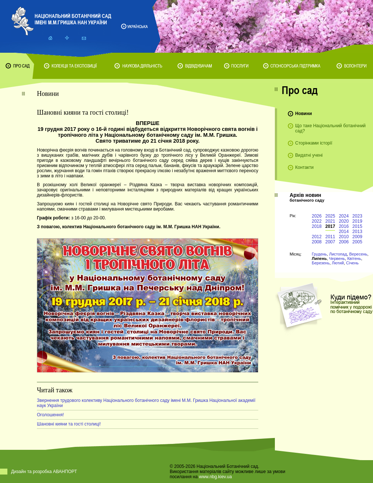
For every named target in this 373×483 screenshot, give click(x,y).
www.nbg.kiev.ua (215, 476)
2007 (330, 241)
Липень (319, 258)
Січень (352, 263)
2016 (344, 226)
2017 (330, 226)
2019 (357, 221)
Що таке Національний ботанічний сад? (330, 128)
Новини (303, 113)
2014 (344, 231)
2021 (330, 221)
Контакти (304, 167)
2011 (330, 236)
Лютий (338, 263)
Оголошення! (50, 414)
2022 (317, 221)
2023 (357, 216)
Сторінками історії (313, 143)
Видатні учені (308, 155)
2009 (357, 236)
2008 (317, 241)
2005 (357, 241)
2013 (357, 231)
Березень (320, 263)
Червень (337, 258)
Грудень (319, 254)
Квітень (354, 258)
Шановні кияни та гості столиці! (69, 424)
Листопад (338, 254)
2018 (317, 226)
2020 (344, 221)
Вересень (358, 254)
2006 (344, 241)
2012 (317, 236)
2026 (317, 216)
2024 (344, 216)
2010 (344, 236)
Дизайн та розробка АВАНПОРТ (44, 471)
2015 (357, 226)
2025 (330, 216)
